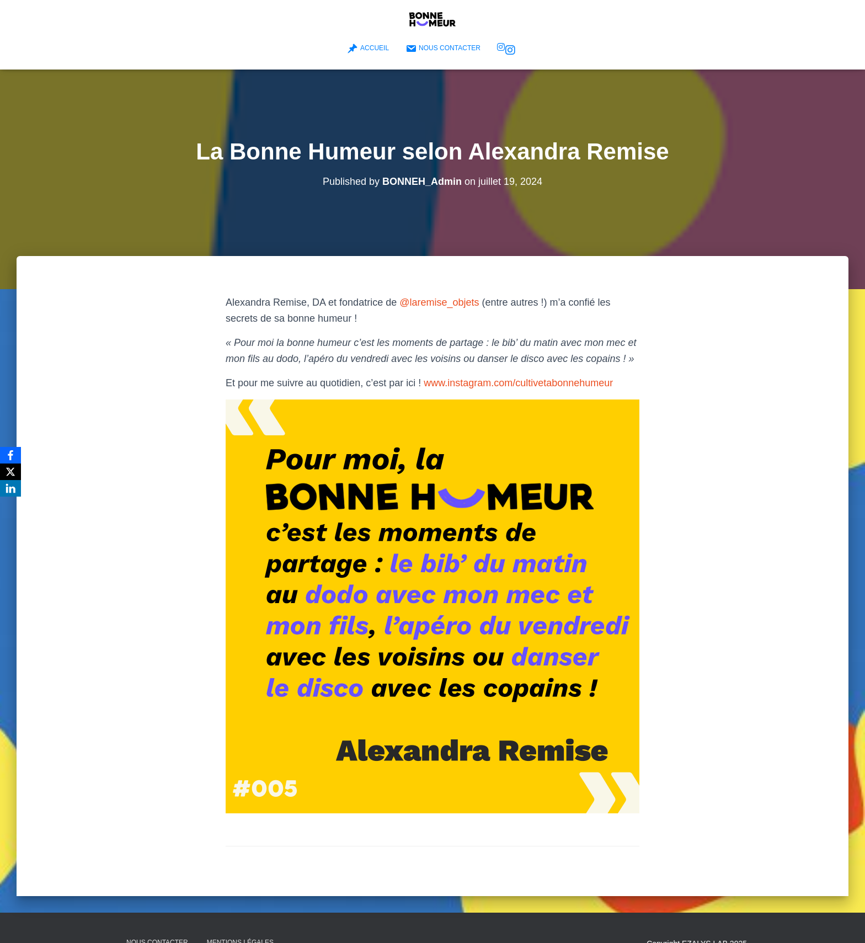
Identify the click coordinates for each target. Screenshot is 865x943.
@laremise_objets (439, 302)
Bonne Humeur (510, 50)
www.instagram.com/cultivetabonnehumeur (518, 382)
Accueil (368, 48)
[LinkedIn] (10, 488)
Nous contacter (442, 48)
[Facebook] (10, 455)
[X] (10, 471)
